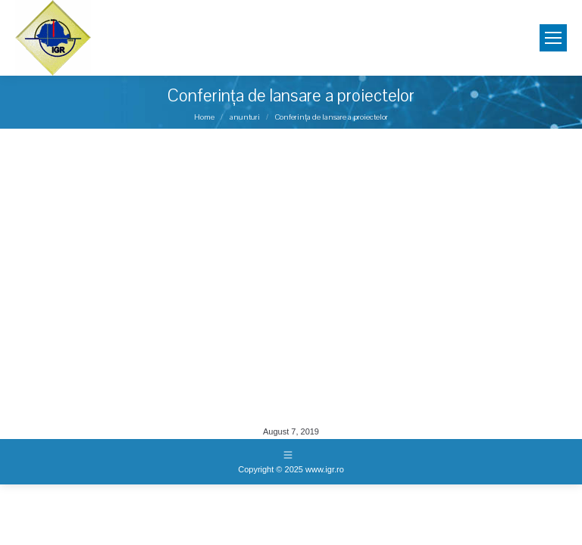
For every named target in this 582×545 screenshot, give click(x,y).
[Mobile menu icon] (553, 37)
